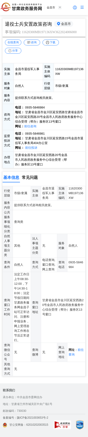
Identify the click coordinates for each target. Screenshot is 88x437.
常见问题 (30, 177)
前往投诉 (31, 147)
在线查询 (13, 42)
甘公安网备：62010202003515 (25, 424)
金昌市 (66, 24)
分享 (15, 50)
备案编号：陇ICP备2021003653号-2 (25, 417)
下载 (52, 42)
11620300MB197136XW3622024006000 (49, 32)
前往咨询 (30, 126)
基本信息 (11, 177)
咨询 (34, 42)
